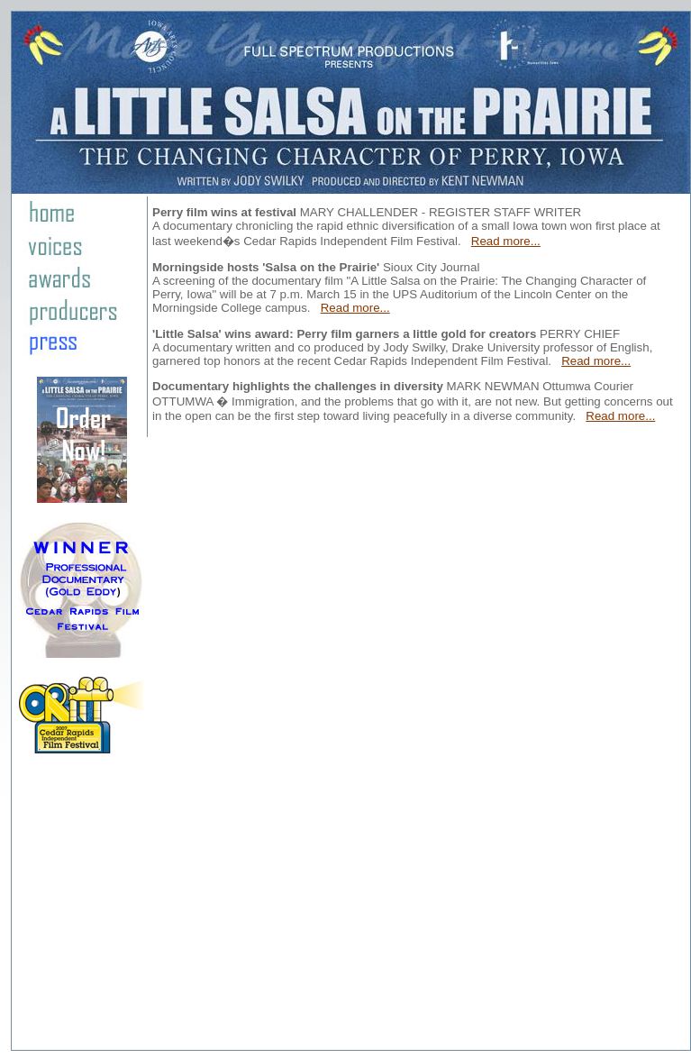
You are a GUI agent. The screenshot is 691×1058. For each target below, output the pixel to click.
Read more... (506, 241)
